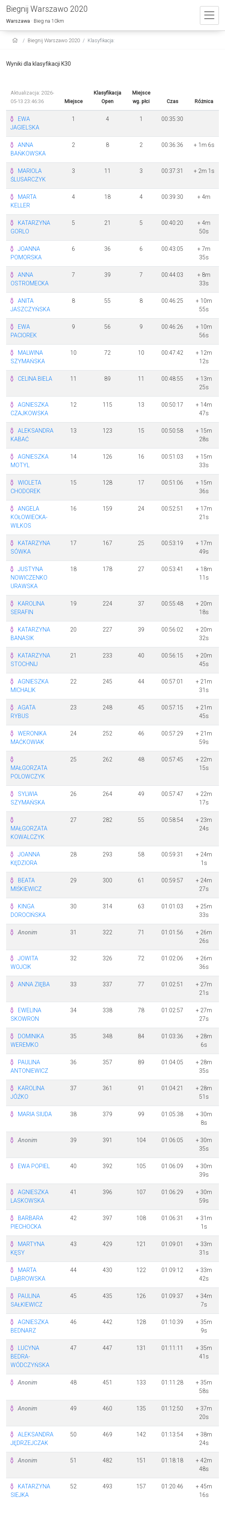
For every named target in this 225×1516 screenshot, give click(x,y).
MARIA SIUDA (35, 1114)
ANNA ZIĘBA (34, 984)
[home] (16, 40)
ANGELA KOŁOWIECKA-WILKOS (29, 517)
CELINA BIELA (35, 378)
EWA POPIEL (34, 1166)
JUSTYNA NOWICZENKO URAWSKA (29, 577)
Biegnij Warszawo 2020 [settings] (54, 40)
